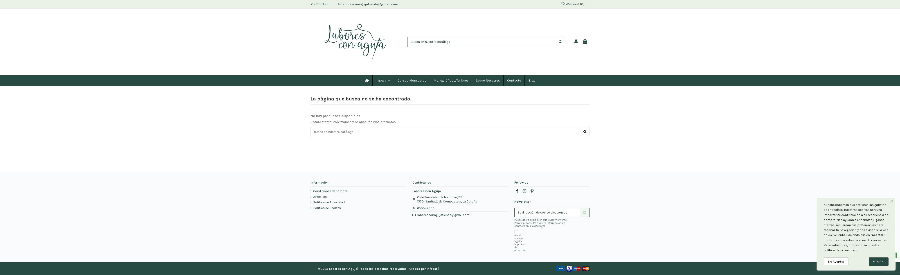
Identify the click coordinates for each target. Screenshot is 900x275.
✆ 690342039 (321, 4)
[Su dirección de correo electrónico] (547, 212)
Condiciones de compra (330, 191)
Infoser (432, 269)
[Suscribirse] (584, 212)
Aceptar (879, 261)
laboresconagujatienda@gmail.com (443, 215)
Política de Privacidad (329, 202)
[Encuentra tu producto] (560, 42)
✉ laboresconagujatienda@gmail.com (368, 4)
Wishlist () (573, 4)
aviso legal (519, 240)
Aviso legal (320, 197)
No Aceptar (836, 262)
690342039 (425, 208)
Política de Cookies (327, 208)
